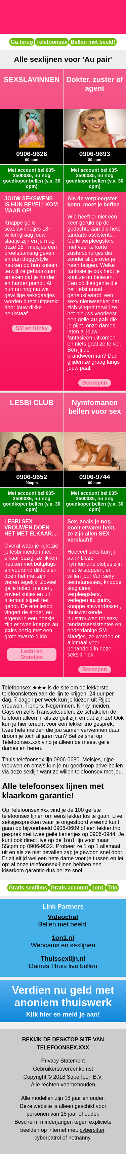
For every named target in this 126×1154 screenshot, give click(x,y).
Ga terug (22, 42)
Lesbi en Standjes (31, 654)
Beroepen (94, 383)
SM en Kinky (32, 328)
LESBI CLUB (31, 402)
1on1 (98, 887)
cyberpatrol (47, 1138)
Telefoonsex (51, 42)
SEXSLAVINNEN (31, 79)
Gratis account (69, 887)
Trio (112, 887)
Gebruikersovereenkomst (63, 1069)
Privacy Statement (63, 1061)
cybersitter (92, 1130)
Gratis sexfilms (28, 887)
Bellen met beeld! (93, 42)
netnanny (79, 1138)
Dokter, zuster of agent (94, 83)
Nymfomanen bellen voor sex (94, 406)
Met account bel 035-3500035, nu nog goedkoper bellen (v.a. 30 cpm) (31, 178)
